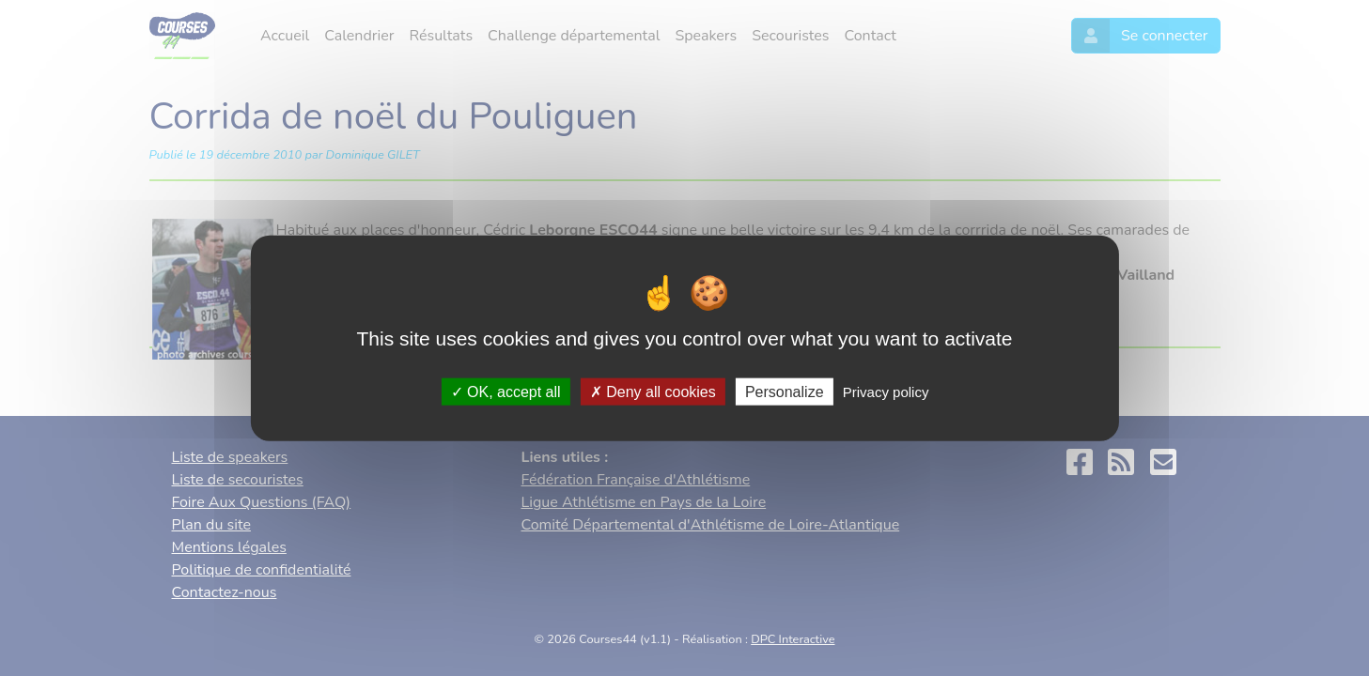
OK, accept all (506, 391)
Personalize (784, 391)
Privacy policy (886, 391)
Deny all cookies (653, 391)
